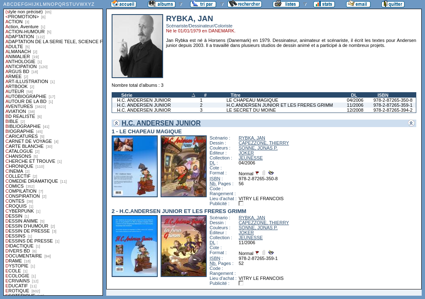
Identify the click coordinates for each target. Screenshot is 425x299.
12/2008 (355, 110)
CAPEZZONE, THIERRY (264, 142)
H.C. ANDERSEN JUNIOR (144, 100)
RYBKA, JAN (252, 137)
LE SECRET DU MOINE (251, 110)
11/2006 (355, 105)
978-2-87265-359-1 (393, 105)
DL (354, 95)
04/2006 (355, 100)
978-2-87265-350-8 (393, 100)
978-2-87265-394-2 (393, 110)
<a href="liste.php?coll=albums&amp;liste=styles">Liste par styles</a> (53, 148)
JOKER (246, 152)
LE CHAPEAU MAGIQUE (252, 100)
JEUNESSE (251, 157)
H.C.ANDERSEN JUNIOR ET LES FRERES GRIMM (280, 105)
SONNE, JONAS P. (258, 147)
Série (126, 95)
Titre (236, 95)
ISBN (383, 95)
